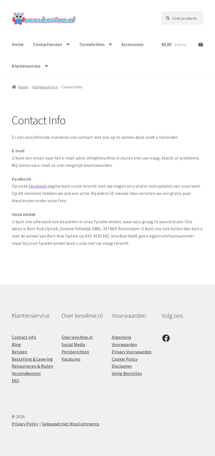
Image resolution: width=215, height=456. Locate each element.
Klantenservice (26, 66)
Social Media (73, 344)
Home (18, 44)
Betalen (19, 351)
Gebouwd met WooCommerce (70, 424)
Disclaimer (122, 366)
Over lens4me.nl (77, 337)
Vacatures (71, 359)
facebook (37, 186)
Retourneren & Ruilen (32, 366)
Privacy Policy (25, 424)
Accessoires (132, 44)
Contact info (24, 337)
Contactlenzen (47, 44)
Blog (16, 344)
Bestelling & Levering (32, 359)
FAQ (15, 380)
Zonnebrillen (91, 44)
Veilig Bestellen (127, 373)
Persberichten (75, 351)
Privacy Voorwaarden (131, 351)
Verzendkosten (26, 373)
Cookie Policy (124, 359)
